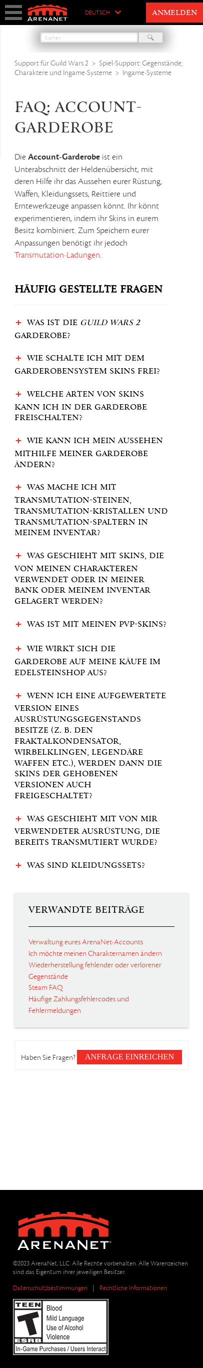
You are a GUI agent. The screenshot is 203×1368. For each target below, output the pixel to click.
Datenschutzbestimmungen (50, 1287)
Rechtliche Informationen (133, 1287)
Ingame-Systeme (147, 72)
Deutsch (97, 13)
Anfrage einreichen (129, 1056)
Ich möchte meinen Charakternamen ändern (95, 953)
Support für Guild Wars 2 (51, 63)
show (13, 12)
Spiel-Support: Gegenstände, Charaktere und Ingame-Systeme (98, 68)
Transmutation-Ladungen (57, 255)
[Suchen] (89, 38)
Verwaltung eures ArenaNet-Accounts (85, 941)
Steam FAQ (45, 987)
